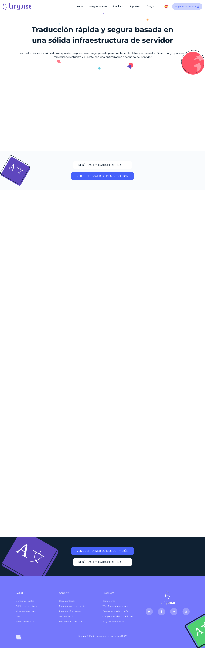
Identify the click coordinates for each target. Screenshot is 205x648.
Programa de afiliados (113, 621)
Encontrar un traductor (70, 621)
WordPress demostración (115, 606)
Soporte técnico (67, 616)
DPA (18, 616)
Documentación (67, 601)
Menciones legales (25, 601)
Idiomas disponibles (25, 611)
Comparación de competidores (117, 616)
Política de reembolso (26, 606)
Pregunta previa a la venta (72, 606)
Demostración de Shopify (115, 611)
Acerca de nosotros (25, 621)
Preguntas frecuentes (70, 611)
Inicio (79, 6)
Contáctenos (108, 601)
